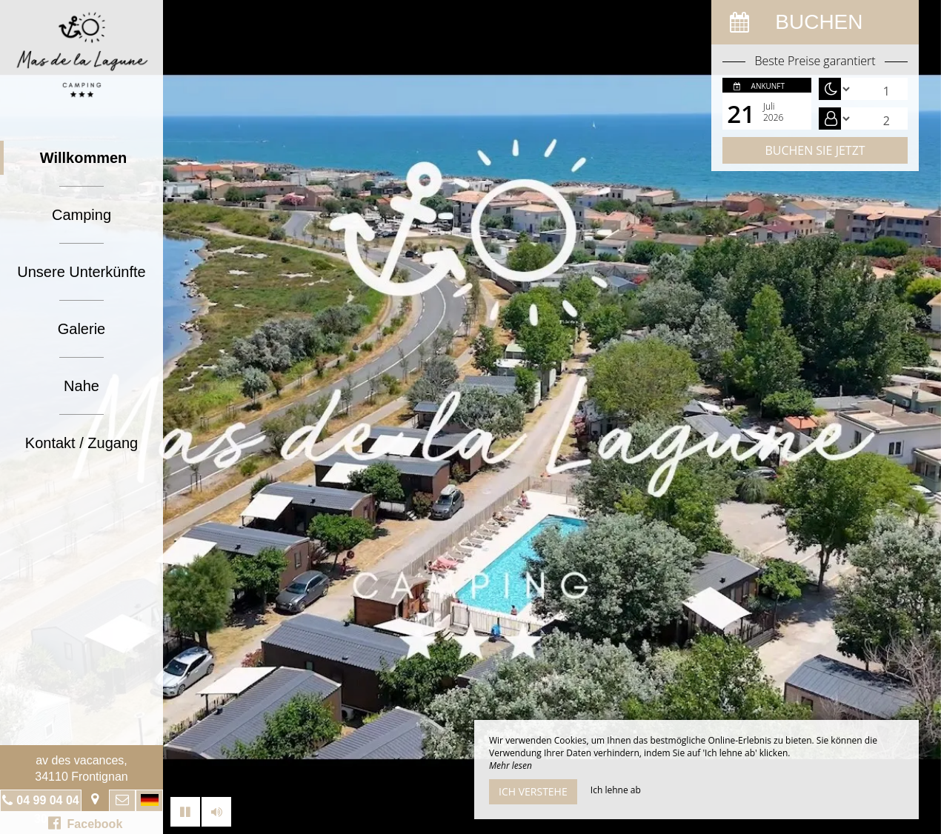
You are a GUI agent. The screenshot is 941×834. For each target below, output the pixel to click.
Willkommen (83, 158)
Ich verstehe (533, 791)
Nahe (81, 386)
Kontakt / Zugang (81, 443)
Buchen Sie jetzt (815, 150)
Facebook (85, 822)
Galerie (81, 329)
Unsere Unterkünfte (81, 272)
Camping (81, 215)
